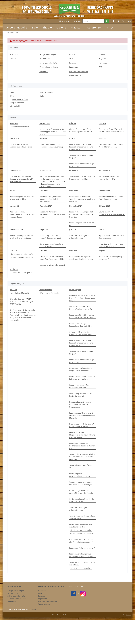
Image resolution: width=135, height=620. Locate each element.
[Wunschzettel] (118, 21)
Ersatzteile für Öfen (20, 99)
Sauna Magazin (75, 290)
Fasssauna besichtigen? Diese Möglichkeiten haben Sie (111, 145)
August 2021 (44, 229)
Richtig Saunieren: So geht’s (22, 254)
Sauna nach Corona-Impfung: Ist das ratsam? (112, 257)
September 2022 (105, 170)
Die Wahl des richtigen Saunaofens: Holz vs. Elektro (21, 145)
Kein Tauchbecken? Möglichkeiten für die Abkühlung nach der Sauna (22, 214)
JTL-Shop (128, 615)
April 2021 (44, 250)
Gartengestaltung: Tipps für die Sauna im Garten (52, 245)
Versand (34, 609)
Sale (42, 96)
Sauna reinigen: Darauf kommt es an (81, 224)
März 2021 (73, 250)
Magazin (76, 27)
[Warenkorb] (126, 21)
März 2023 (103, 138)
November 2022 (46, 170)
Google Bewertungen (48, 54)
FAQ (110, 27)
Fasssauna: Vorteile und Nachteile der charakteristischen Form (52, 214)
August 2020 (104, 250)
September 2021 (16, 229)
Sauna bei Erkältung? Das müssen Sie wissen (79, 236)
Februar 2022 (104, 191)
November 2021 (75, 206)
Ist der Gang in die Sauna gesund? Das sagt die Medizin (51, 236)
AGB (71, 58)
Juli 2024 (72, 123)
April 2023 (73, 138)
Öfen (12, 96)
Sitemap (72, 63)
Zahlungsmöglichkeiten (49, 63)
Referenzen (95, 27)
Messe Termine (45, 290)
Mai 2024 (102, 123)
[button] (113, 21)
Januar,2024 (14, 138)
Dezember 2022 (16, 170)
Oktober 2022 (74, 170)
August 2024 (44, 123)
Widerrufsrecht (75, 75)
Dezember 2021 (46, 206)
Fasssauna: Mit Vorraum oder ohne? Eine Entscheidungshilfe (52, 257)
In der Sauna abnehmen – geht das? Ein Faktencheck (111, 245)
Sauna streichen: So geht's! (21, 272)
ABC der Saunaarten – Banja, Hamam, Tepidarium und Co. (80, 130)
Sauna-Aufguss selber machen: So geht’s (81, 156)
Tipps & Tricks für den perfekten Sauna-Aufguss (111, 236)
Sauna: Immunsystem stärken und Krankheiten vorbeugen (21, 236)
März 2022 (73, 191)
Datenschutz (74, 54)
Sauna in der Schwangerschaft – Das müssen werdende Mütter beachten (82, 214)
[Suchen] (93, 21)
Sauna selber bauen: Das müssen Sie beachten (109, 177)
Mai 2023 (43, 138)
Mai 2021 (13, 250)
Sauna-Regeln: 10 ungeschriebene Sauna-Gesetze (111, 213)
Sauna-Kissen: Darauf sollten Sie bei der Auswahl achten (82, 177)
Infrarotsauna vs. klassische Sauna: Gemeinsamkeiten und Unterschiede (81, 147)
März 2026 (14, 123)
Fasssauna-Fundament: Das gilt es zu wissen (81, 165)
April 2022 (44, 191)
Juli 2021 (72, 229)
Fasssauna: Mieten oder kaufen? (52, 265)
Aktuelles (13, 290)
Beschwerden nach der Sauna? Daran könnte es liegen (111, 197)
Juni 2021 (102, 229)
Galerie (62, 27)
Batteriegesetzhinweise (78, 71)
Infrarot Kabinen (16, 106)
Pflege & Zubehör (17, 103)
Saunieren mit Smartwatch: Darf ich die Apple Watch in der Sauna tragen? (53, 131)
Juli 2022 (13, 191)
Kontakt (77, 21)
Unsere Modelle (46, 92)
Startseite (64, 21)
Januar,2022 (14, 206)
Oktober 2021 (104, 206)
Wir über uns (45, 58)
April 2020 (14, 269)
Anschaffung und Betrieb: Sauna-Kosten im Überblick (23, 197)
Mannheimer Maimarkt (20, 126)
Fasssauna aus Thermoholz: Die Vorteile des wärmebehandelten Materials (82, 199)
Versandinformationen (49, 67)
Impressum (73, 67)
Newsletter (44, 71)
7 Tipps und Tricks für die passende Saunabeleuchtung (51, 145)
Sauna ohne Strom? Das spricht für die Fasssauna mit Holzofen (111, 130)
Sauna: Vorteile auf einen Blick (22, 257)
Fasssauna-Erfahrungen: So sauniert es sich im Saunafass (81, 257)
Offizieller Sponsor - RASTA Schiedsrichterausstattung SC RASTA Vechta (21, 179)
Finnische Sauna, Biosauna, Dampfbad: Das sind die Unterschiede (50, 199)
